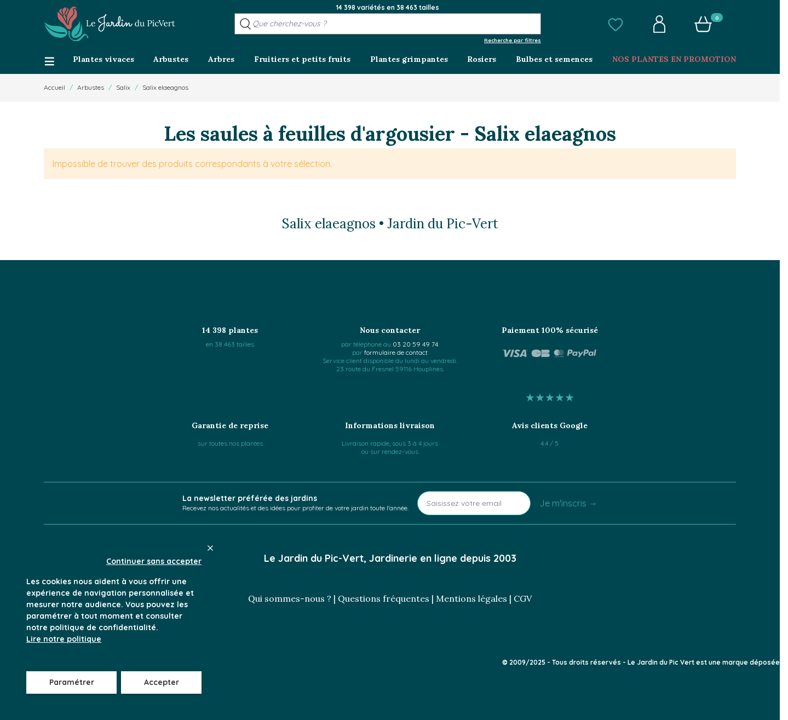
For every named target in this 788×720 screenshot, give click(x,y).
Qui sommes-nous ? (289, 598)
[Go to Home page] (109, 24)
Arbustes (90, 87)
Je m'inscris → (568, 503)
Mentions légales (471, 598)
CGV (523, 598)
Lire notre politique (63, 639)
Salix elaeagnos (165, 87)
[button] (615, 24)
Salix (123, 87)
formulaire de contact (396, 352)
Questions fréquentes (383, 598)
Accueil (54, 87)
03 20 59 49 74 (415, 344)
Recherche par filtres (512, 40)
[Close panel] (210, 548)
